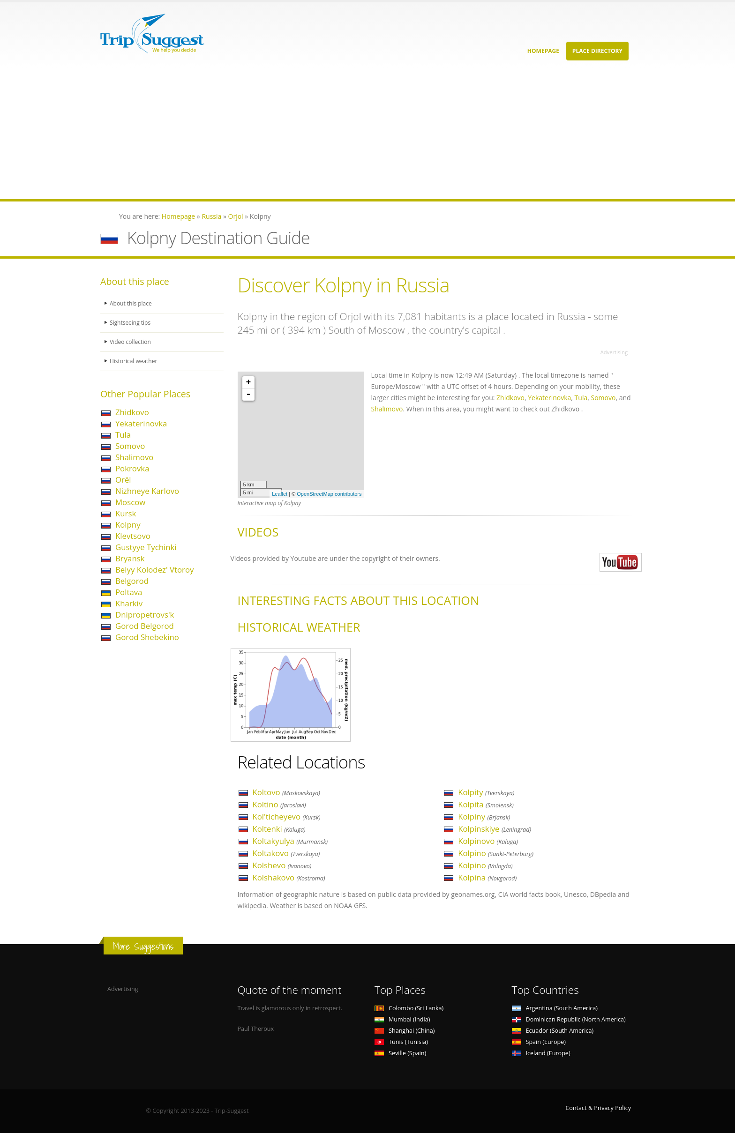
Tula (123, 434)
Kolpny (128, 524)
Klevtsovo (132, 535)
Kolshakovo (289, 877)
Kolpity (486, 792)
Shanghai (405, 1031)
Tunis (401, 1042)
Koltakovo (286, 853)
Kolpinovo (488, 840)
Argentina (555, 1008)
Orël (123, 479)
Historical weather (135, 361)
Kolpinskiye (494, 828)
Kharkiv (128, 603)
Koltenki (279, 828)
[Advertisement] (281, 133)
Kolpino (495, 853)
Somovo (130, 445)
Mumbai (402, 1019)
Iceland (541, 1053)
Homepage (543, 51)
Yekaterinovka (141, 423)
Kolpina (487, 877)
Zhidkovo (132, 412)
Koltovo (286, 792)
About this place (132, 303)
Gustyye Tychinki (146, 547)
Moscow (130, 502)
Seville (400, 1053)
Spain (539, 1042)
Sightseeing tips (131, 323)
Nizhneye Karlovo (147, 490)
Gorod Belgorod (144, 625)
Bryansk (130, 558)
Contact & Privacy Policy (598, 1108)
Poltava (128, 592)
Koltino (279, 804)
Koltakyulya (290, 840)
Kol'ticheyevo (287, 816)
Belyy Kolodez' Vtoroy (154, 569)
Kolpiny (484, 816)
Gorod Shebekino (147, 637)
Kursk (125, 513)
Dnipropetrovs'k (144, 614)
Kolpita (486, 804)
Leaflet (279, 494)
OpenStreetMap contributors (329, 494)
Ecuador (553, 1031)
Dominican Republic (569, 1019)
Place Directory (597, 51)
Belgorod (132, 580)
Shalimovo (134, 457)
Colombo (409, 1008)
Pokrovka (132, 468)
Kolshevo (282, 865)
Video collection (131, 342)
